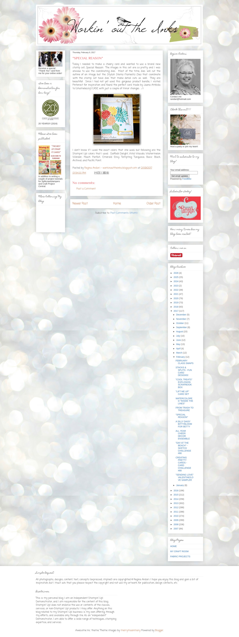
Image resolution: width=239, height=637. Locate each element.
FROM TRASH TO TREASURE (184, 409)
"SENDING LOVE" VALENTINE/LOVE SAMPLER (184, 477)
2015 (176, 494)
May (178, 344)
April (178, 348)
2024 (176, 281)
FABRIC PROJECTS (180, 556)
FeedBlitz (186, 179)
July (178, 336)
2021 (176, 294)
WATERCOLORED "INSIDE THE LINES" (184, 401)
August (179, 331)
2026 (176, 273)
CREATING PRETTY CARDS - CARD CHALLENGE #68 (183, 464)
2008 (176, 524)
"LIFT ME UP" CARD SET (182, 392)
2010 (176, 516)
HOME (173, 546)
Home (117, 203)
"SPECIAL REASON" (182, 416)
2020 (176, 298)
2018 (176, 306)
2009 (176, 520)
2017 (176, 311)
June (178, 340)
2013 (176, 503)
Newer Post (80, 203)
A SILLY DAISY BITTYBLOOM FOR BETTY (184, 424)
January (180, 485)
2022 (176, 290)
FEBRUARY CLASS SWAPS (184, 361)
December (181, 314)
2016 (176, 490)
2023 (176, 285)
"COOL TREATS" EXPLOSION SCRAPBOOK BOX (184, 383)
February (180, 357)
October (180, 323)
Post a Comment (86, 189)
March (179, 352)
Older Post (153, 203)
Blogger (159, 630)
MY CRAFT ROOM (179, 551)
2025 (176, 277)
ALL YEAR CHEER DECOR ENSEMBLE (183, 435)
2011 (176, 511)
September (181, 327)
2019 (176, 302)
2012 (176, 507)
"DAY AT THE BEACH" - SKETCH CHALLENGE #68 (183, 448)
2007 (176, 528)
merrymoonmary (130, 630)
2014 (176, 499)
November (181, 319)
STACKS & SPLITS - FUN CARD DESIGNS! (184, 371)
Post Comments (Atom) (124, 213)
